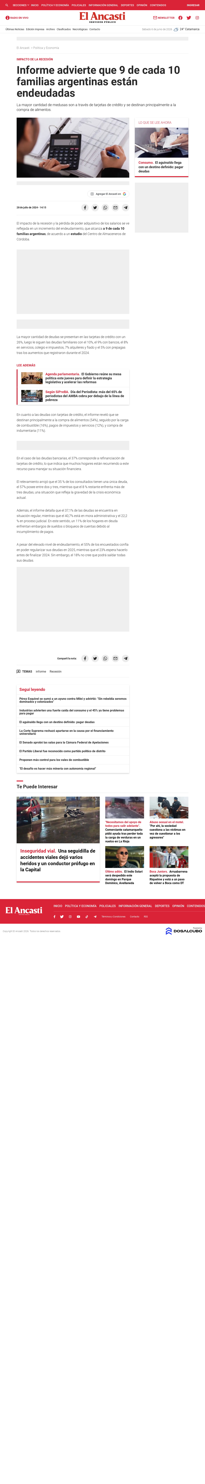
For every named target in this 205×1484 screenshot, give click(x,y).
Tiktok (87, 916)
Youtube (78, 916)
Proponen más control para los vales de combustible (54, 760)
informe (41, 671)
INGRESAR (193, 5)
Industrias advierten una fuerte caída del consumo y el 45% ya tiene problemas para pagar (71, 712)
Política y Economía (55, 5)
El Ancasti (23, 48)
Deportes (127, 5)
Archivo (50, 29)
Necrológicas (80, 29)
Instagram (70, 916)
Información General (103, 5)
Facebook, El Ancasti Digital (54, 916)
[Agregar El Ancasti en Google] (108, 194)
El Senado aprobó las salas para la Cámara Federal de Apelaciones (64, 742)
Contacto (94, 29)
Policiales (79, 5)
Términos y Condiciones (113, 916)
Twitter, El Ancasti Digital (62, 916)
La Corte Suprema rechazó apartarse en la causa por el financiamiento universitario (66, 732)
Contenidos (158, 5)
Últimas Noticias (15, 29)
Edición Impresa (35, 29)
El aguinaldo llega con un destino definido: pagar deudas (57, 722)
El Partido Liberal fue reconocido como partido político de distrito (62, 751)
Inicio (35, 5)
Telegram (95, 916)
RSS (146, 916)
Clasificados (64, 29)
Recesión (56, 671)
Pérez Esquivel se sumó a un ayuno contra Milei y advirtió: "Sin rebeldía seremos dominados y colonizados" (73, 700)
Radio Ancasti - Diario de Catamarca (17, 18)
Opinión (142, 5)
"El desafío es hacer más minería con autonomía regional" (57, 768)
